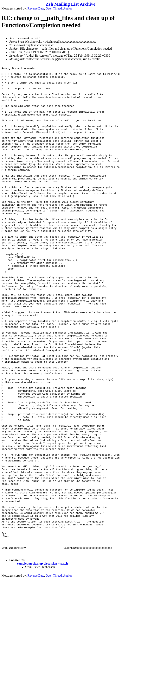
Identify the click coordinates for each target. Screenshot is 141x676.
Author (67, 8)
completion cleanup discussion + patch (42, 660)
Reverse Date (36, 8)
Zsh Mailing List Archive (70, 4)
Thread (57, 8)
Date (49, 8)
